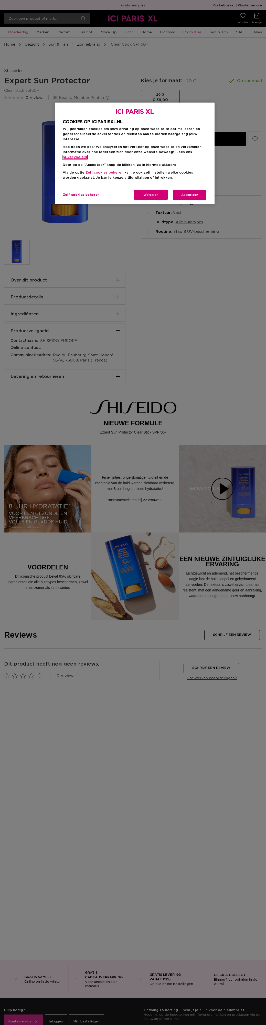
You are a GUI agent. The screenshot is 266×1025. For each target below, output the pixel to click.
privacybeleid (75, 157)
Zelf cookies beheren (104, 172)
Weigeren (150, 194)
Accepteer (189, 194)
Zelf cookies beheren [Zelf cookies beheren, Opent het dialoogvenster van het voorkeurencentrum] (81, 194)
